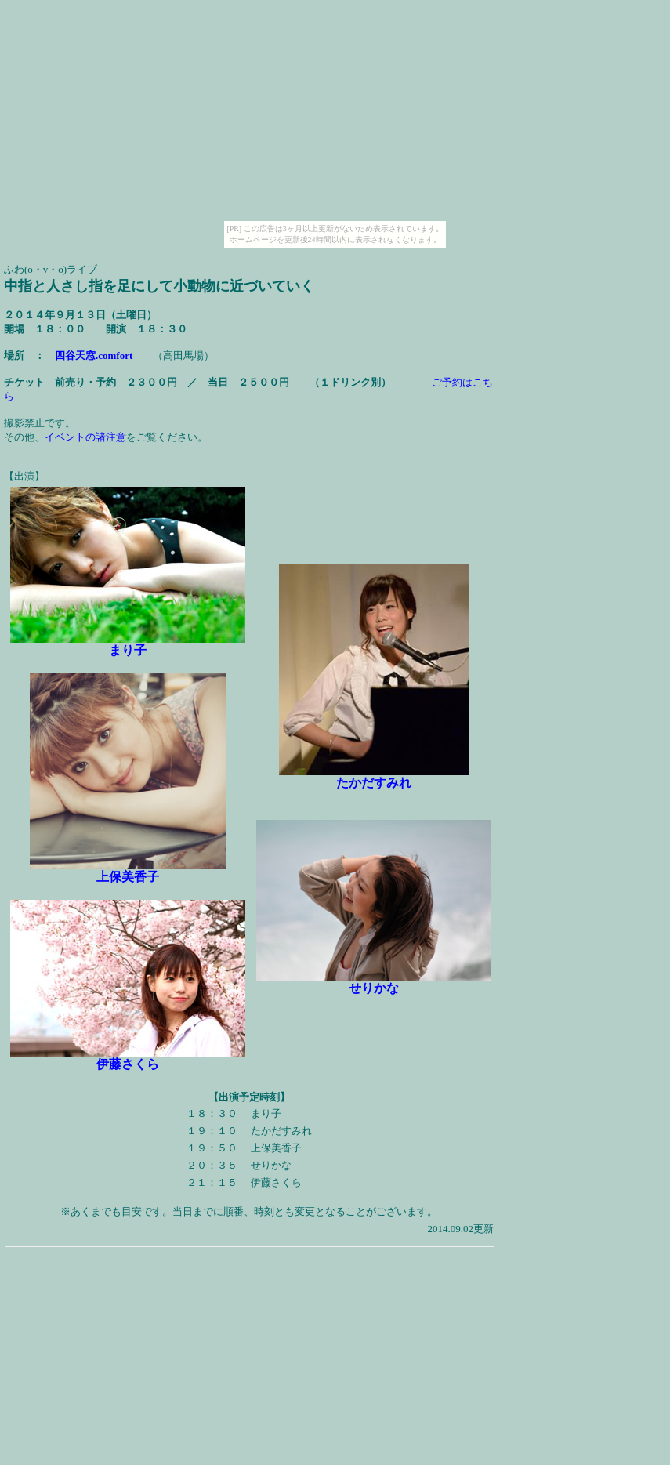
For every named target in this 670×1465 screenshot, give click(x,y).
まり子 (128, 650)
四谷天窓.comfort (93, 355)
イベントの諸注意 (85, 437)
